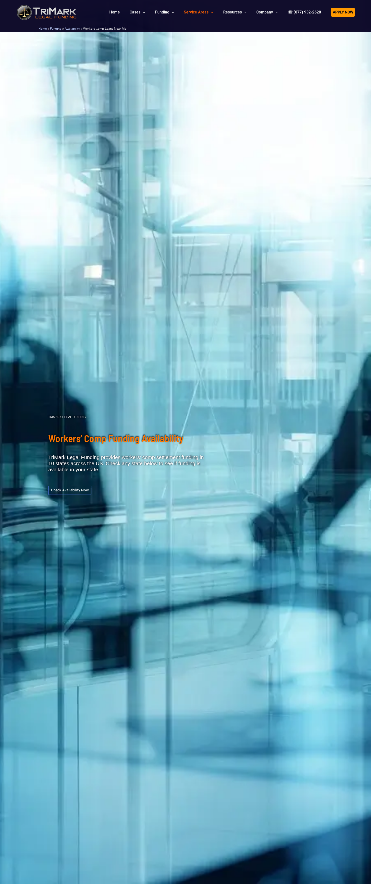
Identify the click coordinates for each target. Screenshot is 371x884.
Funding (56, 28)
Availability (72, 28)
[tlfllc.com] (46, 12)
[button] (153, 12)
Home (42, 28)
